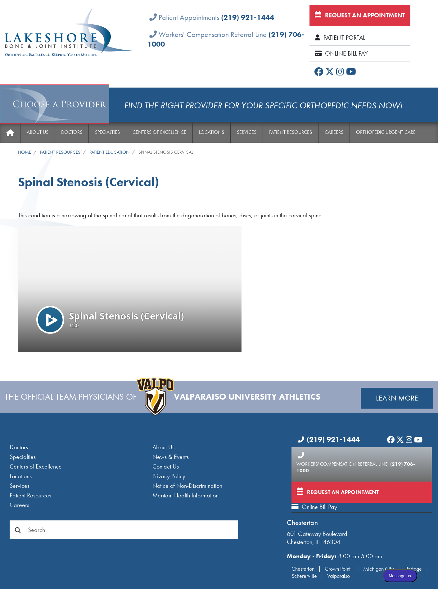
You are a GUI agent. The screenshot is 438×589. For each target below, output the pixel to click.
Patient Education (109, 152)
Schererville (304, 575)
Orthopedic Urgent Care (386, 132)
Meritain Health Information (185, 495)
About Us (37, 132)
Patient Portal (340, 38)
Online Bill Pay (341, 53)
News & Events (170, 457)
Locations (211, 132)
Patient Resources (290, 132)
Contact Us (165, 466)
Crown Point (338, 568)
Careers (334, 132)
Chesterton (302, 522)
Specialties (107, 132)
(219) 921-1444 (247, 17)
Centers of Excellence (159, 132)
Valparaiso (338, 575)
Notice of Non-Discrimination (187, 486)
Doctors (71, 132)
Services (246, 132)
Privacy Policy (168, 476)
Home (10, 133)
